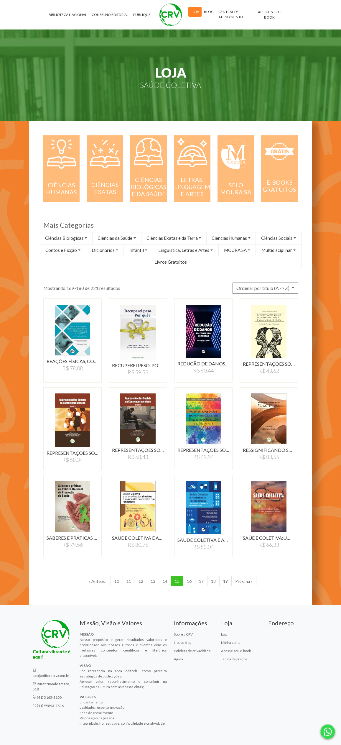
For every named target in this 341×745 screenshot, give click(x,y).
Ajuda (178, 659)
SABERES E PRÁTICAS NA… (72, 538)
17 (201, 581)
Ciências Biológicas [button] (64, 238)
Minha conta (230, 642)
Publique (142, 14)
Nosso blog (182, 642)
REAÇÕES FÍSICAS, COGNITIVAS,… (72, 361)
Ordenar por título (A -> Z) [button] (263, 288)
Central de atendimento (230, 14)
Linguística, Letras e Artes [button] (183, 250)
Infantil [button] (136, 250)
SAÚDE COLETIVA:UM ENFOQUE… (269, 538)
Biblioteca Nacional (68, 14)
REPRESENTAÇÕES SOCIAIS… (269, 364)
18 (213, 581)
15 (177, 581)
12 (141, 581)
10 (116, 581)
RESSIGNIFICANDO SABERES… (269, 450)
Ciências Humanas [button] (229, 238)
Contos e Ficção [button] (61, 250)
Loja (195, 11)
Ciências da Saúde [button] (115, 238)
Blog (209, 11)
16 (189, 581)
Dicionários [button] (103, 250)
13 (153, 581)
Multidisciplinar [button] (276, 250)
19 (225, 581)
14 (165, 581)
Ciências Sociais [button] (276, 238)
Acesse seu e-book (269, 14)
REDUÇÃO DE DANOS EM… (203, 363)
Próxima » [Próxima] (244, 581)
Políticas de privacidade (192, 651)
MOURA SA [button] (235, 250)
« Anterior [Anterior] (98, 581)
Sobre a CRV (183, 634)
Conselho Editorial (110, 14)
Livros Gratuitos (170, 262)
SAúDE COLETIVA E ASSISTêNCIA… (203, 540)
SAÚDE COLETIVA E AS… (138, 538)
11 (128, 581)
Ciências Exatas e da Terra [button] (172, 238)
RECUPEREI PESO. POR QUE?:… (138, 365)
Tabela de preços (234, 659)
